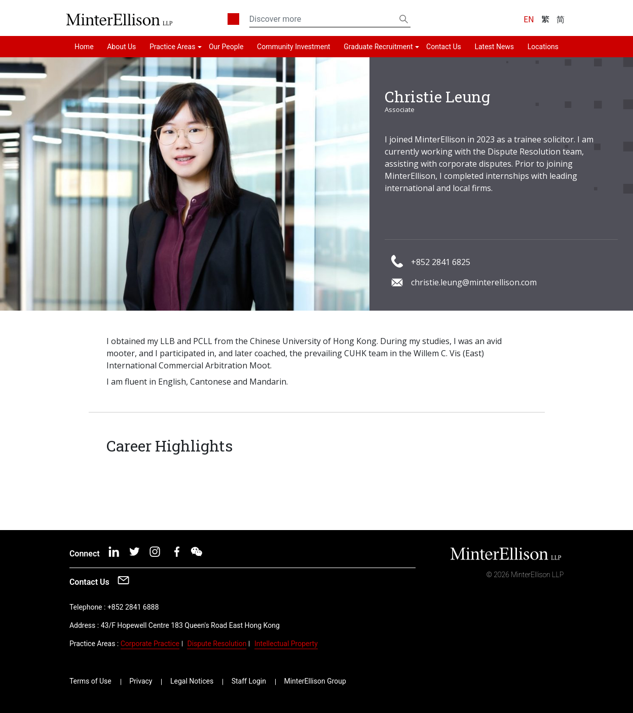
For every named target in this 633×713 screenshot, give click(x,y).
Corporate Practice (150, 644)
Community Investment (293, 47)
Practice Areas (172, 47)
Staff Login (249, 681)
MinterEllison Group (315, 681)
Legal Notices (191, 681)
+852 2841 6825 (440, 262)
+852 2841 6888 (133, 607)
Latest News (494, 47)
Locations (543, 47)
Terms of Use (90, 681)
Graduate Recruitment (378, 47)
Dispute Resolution (216, 644)
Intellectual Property (286, 644)
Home (84, 47)
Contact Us (443, 47)
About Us (121, 47)
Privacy (140, 681)
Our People (226, 47)
